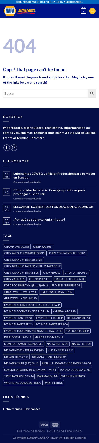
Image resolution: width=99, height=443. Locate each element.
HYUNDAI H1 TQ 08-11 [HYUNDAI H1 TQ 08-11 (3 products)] (49, 318)
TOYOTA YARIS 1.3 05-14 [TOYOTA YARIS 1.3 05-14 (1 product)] (18, 376)
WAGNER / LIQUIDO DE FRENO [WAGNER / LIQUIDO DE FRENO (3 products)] (22, 382)
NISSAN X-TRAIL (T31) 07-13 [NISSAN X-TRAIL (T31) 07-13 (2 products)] (21, 363)
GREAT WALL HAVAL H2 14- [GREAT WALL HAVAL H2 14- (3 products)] (20, 292)
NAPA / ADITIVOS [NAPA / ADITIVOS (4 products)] (57, 343)
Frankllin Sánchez (74, 437)
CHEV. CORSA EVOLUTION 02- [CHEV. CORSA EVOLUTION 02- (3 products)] (67, 253)
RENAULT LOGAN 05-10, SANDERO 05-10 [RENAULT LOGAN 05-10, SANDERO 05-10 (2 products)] (66, 363)
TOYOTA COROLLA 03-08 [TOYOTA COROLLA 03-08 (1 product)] (74, 369)
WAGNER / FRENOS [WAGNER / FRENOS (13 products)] (73, 376)
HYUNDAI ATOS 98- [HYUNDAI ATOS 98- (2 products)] (64, 311)
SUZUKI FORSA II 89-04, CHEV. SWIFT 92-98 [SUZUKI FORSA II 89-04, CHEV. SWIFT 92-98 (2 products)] (30, 369)
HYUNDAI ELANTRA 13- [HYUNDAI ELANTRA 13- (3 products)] (18, 318)
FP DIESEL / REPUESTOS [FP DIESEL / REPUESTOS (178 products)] (65, 285)
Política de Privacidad (64, 431)
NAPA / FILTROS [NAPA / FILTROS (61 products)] (81, 343)
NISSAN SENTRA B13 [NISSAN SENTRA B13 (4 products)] (60, 350)
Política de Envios (31, 431)
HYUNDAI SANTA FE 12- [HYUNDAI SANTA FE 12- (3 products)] (18, 324)
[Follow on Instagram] (14, 147)
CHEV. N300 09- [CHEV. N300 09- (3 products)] (52, 272)
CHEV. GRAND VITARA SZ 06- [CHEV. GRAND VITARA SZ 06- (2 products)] (21, 272)
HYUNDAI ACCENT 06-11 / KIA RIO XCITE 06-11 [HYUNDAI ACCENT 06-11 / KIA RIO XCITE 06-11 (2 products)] (32, 305)
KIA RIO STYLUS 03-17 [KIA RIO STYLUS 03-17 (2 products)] (17, 337)
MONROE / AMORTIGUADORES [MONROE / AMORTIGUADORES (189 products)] (23, 343)
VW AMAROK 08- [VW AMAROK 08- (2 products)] (47, 376)
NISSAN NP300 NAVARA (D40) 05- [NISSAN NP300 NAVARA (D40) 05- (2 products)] (24, 350)
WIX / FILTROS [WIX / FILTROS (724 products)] (54, 382)
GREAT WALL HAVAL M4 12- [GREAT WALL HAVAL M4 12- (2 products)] (20, 298)
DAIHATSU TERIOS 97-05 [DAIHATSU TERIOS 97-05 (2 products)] (70, 279)
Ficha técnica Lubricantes (21, 409)
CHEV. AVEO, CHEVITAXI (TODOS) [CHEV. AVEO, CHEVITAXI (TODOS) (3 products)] (24, 253)
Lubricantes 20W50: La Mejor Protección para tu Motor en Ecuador (54, 175)
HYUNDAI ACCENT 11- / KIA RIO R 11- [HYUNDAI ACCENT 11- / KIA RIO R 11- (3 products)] (26, 311)
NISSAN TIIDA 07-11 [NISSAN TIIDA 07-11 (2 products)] (16, 356)
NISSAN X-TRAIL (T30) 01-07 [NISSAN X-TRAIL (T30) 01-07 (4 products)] (49, 356)
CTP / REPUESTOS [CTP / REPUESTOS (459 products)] (40, 279)
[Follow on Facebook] (6, 147)
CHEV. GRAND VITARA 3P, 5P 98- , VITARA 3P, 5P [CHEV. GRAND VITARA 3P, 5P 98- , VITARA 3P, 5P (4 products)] (32, 266)
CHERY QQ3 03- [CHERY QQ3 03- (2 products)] (42, 246)
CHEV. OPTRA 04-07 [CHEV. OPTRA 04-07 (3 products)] (77, 272)
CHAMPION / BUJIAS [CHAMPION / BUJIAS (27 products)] (16, 246)
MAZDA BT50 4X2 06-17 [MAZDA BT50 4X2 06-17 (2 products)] (48, 337)
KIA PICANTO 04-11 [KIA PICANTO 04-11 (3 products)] (77, 330)
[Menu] (92, 11)
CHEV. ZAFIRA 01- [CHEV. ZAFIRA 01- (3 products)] (14, 279)
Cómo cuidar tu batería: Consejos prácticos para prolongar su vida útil (49, 192)
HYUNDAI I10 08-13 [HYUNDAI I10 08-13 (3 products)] (78, 318)
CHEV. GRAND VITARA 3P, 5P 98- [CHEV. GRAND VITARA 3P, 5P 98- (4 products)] (23, 259)
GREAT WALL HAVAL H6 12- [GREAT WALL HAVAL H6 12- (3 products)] (56, 292)
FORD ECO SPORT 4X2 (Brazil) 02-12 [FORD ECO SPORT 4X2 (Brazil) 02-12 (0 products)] (26, 285)
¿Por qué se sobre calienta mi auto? (39, 219)
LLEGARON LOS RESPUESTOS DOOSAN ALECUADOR (53, 206)
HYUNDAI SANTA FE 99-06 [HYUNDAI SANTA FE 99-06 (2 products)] (52, 324)
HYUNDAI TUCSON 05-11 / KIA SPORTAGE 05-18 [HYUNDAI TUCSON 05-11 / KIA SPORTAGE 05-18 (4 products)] (33, 330)
